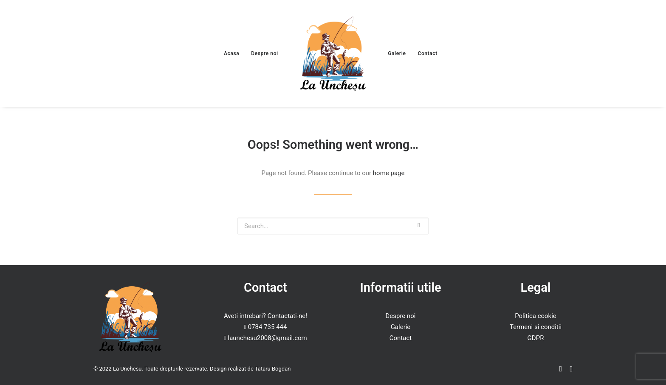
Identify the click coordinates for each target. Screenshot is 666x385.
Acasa (231, 53)
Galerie (397, 53)
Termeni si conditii (536, 327)
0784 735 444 (267, 327)
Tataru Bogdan (273, 368)
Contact (427, 53)
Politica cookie (535, 316)
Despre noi (264, 53)
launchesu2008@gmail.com (267, 338)
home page (389, 173)
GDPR (536, 338)
